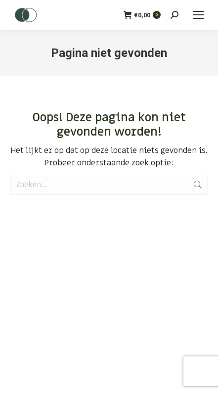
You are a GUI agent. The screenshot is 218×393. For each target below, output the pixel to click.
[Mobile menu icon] (198, 15)
